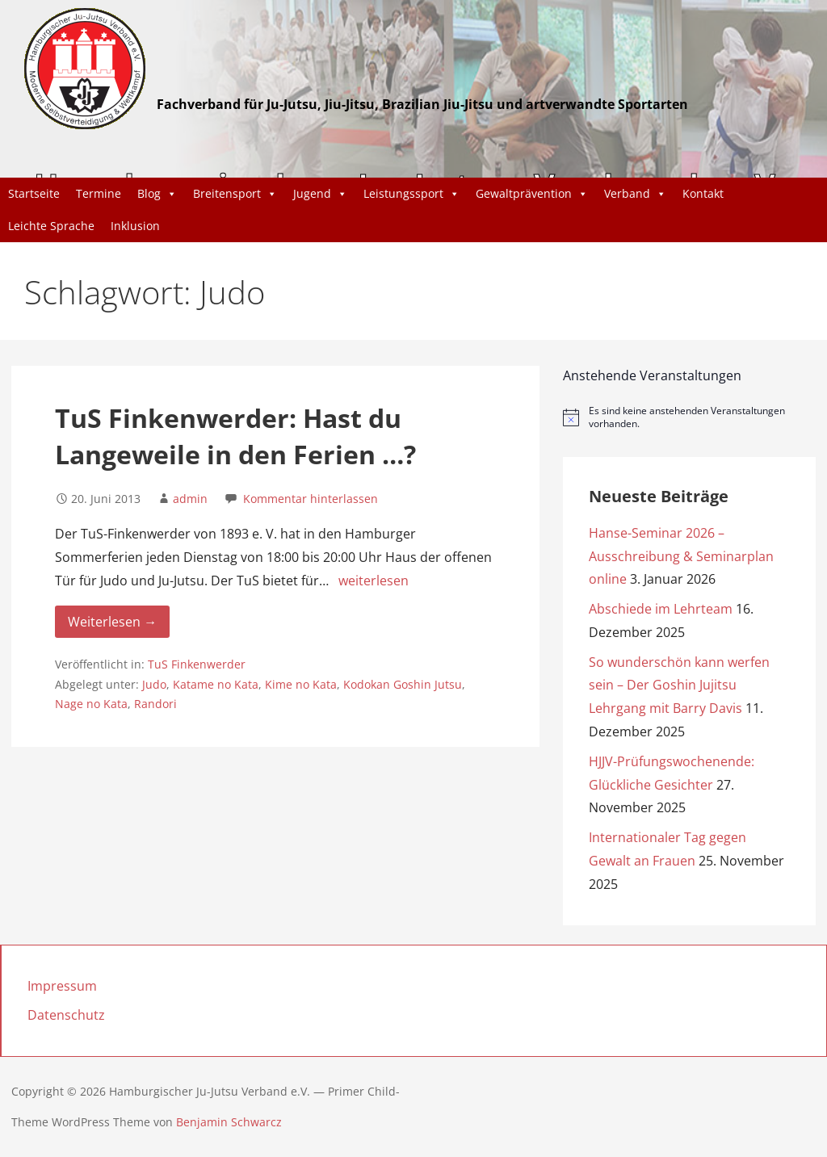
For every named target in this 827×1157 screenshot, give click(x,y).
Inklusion (135, 225)
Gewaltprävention (532, 194)
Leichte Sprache (51, 225)
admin (190, 498)
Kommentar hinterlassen (310, 498)
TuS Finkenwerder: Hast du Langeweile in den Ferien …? (235, 436)
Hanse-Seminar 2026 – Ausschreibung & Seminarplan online (681, 556)
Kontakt (703, 193)
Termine (98, 193)
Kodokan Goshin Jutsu (402, 684)
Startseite (34, 193)
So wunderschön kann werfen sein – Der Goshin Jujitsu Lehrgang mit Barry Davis (679, 685)
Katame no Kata (215, 684)
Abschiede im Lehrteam (661, 609)
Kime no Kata (301, 684)
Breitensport (235, 194)
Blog (157, 194)
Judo (154, 684)
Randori (155, 703)
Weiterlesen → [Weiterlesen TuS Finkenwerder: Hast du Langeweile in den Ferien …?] (112, 622)
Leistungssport (411, 194)
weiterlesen (373, 580)
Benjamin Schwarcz (229, 1122)
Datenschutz (66, 1015)
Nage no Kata (91, 703)
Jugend (320, 194)
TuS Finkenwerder (197, 664)
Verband (635, 194)
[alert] (689, 418)
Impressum (62, 986)
